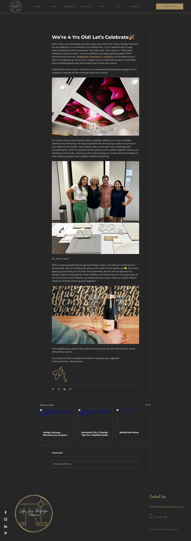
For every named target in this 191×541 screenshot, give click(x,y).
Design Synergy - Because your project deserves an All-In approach (55, 433)
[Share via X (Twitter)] (59, 389)
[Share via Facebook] (53, 389)
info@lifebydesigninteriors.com (168, 506)
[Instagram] (6, 519)
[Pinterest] (6, 533)
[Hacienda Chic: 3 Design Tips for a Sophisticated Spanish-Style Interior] (96, 418)
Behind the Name (129, 432)
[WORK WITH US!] (169, 6)
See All (148, 405)
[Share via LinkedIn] (64, 389)
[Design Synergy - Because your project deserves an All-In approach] (57, 418)
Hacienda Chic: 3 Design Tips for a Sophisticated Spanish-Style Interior (94, 433)
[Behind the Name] (134, 418)
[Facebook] (6, 512)
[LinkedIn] (6, 526)
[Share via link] (70, 389)
